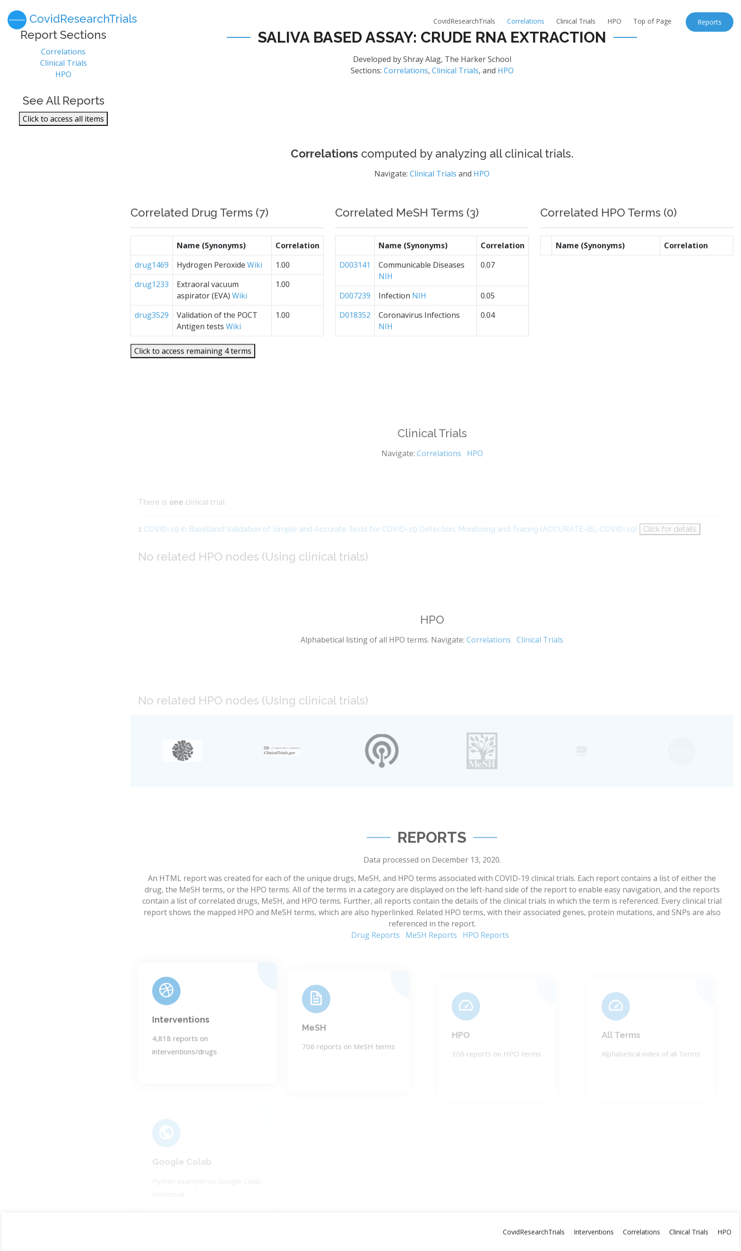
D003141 (354, 290)
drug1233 (152, 309)
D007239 (354, 321)
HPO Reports (486, 964)
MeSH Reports (431, 964)
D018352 (354, 340)
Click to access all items (63, 124)
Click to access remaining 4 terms (192, 376)
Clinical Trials (575, 21)
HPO (614, 21)
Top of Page (652, 21)
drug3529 (152, 340)
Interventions (180, 1044)
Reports (710, 22)
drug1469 (152, 290)
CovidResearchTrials (464, 21)
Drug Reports (375, 964)
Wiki (254, 290)
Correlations (525, 21)
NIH (386, 301)
